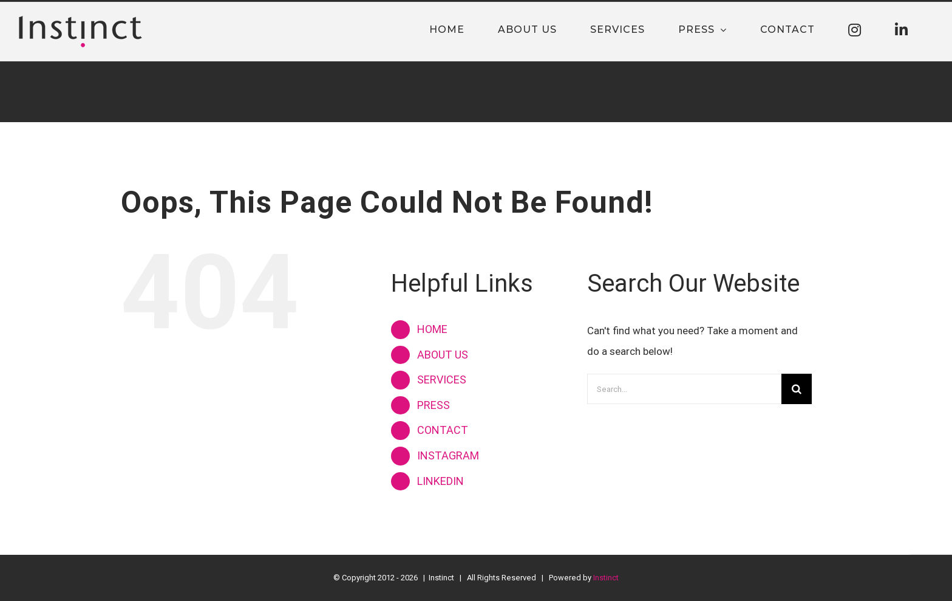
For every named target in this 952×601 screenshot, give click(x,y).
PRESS (433, 405)
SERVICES (441, 379)
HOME (432, 329)
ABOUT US (442, 354)
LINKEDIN (440, 481)
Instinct (606, 577)
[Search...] (684, 389)
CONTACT (442, 430)
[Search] (796, 389)
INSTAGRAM (448, 455)
